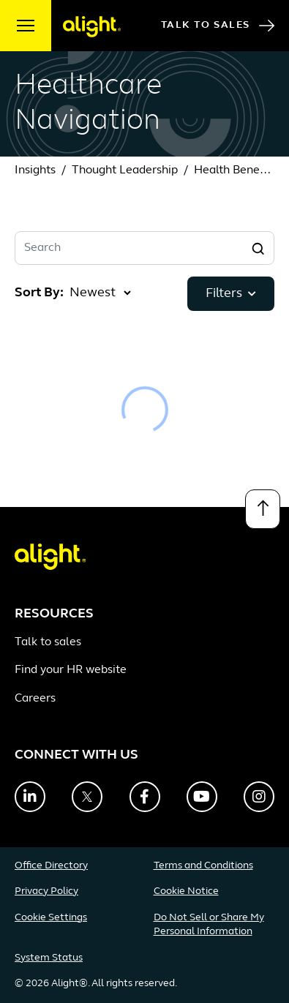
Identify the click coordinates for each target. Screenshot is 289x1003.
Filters (231, 294)
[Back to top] (262, 509)
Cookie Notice (186, 891)
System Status (49, 958)
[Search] (257, 248)
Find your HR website (71, 670)
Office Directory (51, 865)
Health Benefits (235, 170)
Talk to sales (48, 642)
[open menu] (25, 25)
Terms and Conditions (203, 865)
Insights (35, 170)
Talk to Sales (217, 25)
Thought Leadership (125, 170)
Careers (35, 699)
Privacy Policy (46, 891)
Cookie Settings (51, 917)
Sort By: (39, 293)
